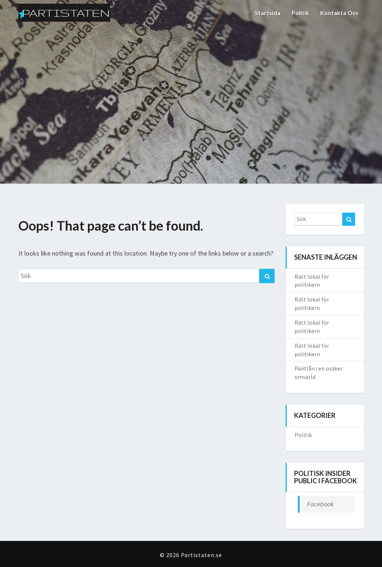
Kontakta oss (339, 12)
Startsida (268, 12)
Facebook (320, 504)
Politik (300, 12)
